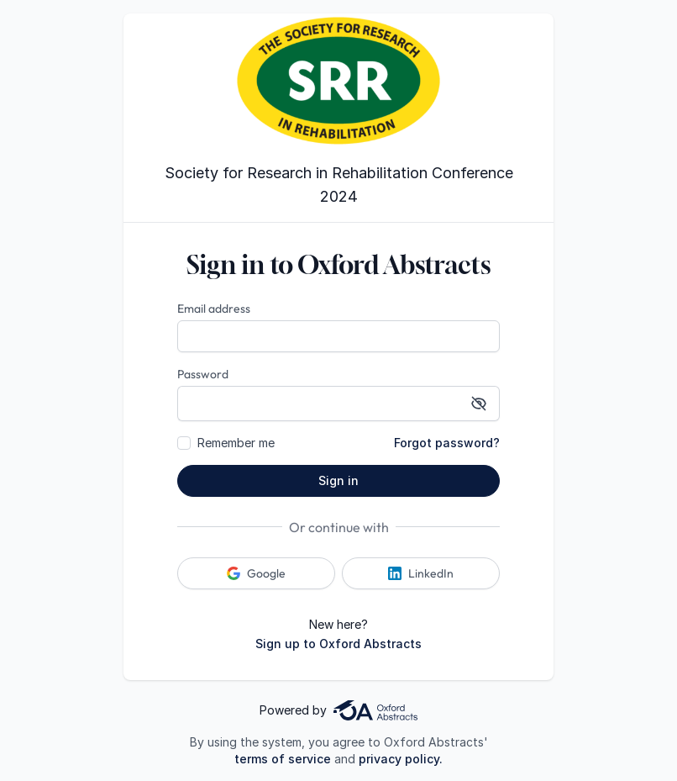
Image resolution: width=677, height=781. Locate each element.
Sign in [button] (338, 480)
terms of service (282, 759)
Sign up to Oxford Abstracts (338, 643)
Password (202, 374)
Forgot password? (447, 442)
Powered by (338, 710)
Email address (213, 308)
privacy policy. (401, 759)
